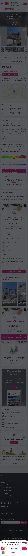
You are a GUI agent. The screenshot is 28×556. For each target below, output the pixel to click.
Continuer (23, 552)
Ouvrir (24, 548)
